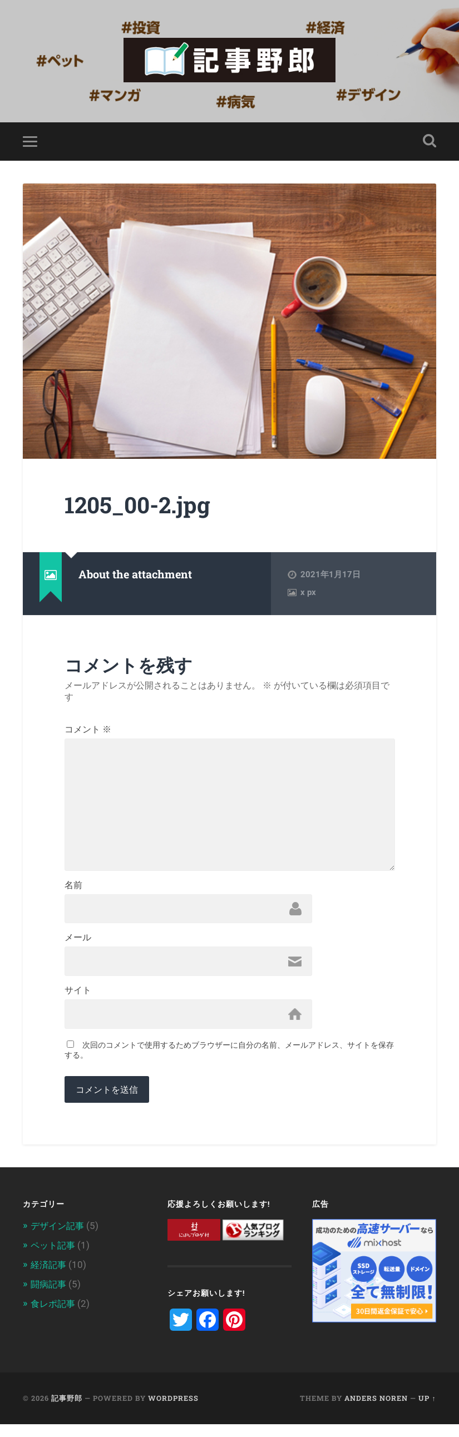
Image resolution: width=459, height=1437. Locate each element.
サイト (78, 1002)
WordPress (173, 1410)
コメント (88, 731)
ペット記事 (54, 1257)
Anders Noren (376, 1410)
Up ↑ (427, 1410)
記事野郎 (66, 1410)
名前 (73, 894)
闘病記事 (49, 1295)
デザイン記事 (59, 1239)
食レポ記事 (54, 1314)
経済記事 (49, 1276)
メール (78, 948)
